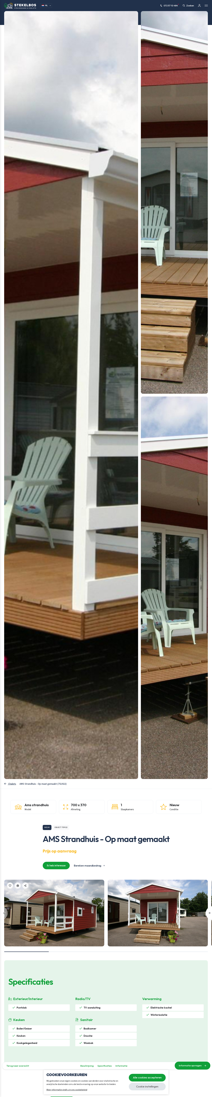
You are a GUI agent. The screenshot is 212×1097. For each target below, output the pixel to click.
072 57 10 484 (169, 5)
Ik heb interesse (56, 865)
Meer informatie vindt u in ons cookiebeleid (66, 1089)
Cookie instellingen (147, 1086)
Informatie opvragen (192, 1065)
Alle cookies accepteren (147, 1077)
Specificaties (104, 1065)
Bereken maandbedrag (87, 865)
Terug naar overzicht (17, 1065)
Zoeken (188, 5)
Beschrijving (87, 1065)
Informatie (121, 1065)
